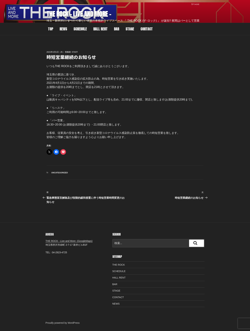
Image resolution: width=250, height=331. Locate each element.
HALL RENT (100, 29)
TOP (50, 29)
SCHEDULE (80, 29)
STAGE (130, 29)
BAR (116, 29)
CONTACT (146, 29)
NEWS (63, 29)
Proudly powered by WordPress (62, 322)
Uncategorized (59, 173)
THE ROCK (118, 264)
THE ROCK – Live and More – (79, 14)
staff (75, 52)
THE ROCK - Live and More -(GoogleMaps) (69, 241)
